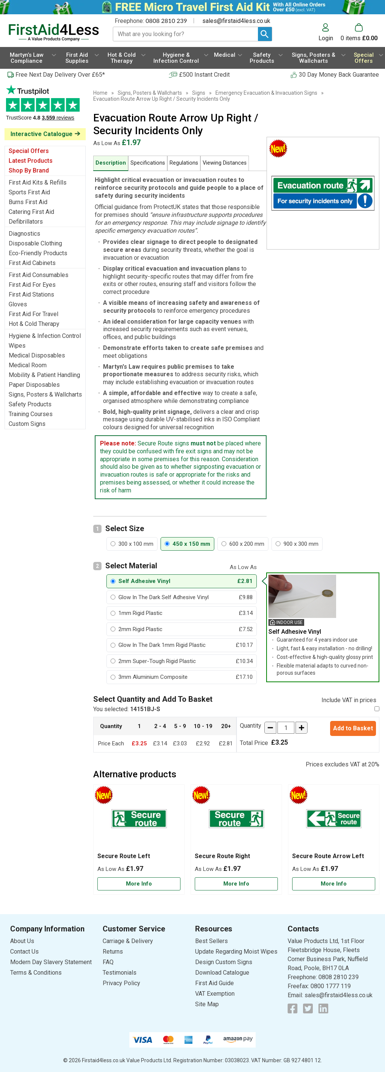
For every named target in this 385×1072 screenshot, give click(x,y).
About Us (22, 941)
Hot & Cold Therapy (34, 323)
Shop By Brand (29, 170)
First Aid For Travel (33, 314)
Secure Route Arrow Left (328, 856)
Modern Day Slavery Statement (51, 962)
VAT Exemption (215, 993)
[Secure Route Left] (139, 839)
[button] (329, 32)
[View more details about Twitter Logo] (308, 1008)
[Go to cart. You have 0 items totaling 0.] (359, 32)
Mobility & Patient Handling (44, 375)
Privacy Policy (121, 983)
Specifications (147, 163)
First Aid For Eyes (32, 284)
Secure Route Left (123, 856)
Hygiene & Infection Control (45, 335)
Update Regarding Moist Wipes (236, 951)
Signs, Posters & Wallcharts (45, 394)
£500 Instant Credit (204, 74)
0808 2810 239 (166, 20)
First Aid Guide (214, 983)
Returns (113, 951)
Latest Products (31, 160)
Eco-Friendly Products (38, 253)
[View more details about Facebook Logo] (292, 1008)
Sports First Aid (29, 192)
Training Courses (31, 414)
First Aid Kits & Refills (38, 182)
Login (325, 38)
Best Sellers (211, 941)
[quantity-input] (285, 728)
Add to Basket (353, 728)
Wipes (17, 345)
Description (110, 163)
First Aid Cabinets (32, 262)
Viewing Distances (225, 163)
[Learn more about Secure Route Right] (236, 883)
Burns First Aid (28, 202)
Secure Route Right (222, 856)
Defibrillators (26, 221)
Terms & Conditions (36, 972)
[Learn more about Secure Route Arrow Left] (333, 883)
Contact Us (24, 951)
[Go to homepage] (54, 32)
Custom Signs (27, 423)
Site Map (207, 1004)
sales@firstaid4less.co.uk (236, 20)
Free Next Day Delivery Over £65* (60, 74)
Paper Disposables (34, 384)
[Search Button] (265, 34)
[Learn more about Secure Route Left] (138, 883)
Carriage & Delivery (128, 941)
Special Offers (29, 150)
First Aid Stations (31, 294)
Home (100, 93)
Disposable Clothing (35, 243)
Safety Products (30, 404)
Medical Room (28, 365)
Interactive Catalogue (42, 134)
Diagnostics (24, 233)
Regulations (184, 163)
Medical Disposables (37, 355)
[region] (138, 820)
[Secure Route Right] (236, 839)
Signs (198, 93)
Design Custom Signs (223, 962)
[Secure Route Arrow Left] (333, 839)
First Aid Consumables (38, 275)
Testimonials (45, 106)
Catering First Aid (31, 211)
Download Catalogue (222, 972)
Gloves (18, 304)
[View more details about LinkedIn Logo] (323, 1008)
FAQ (108, 962)
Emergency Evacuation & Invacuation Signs (266, 93)
